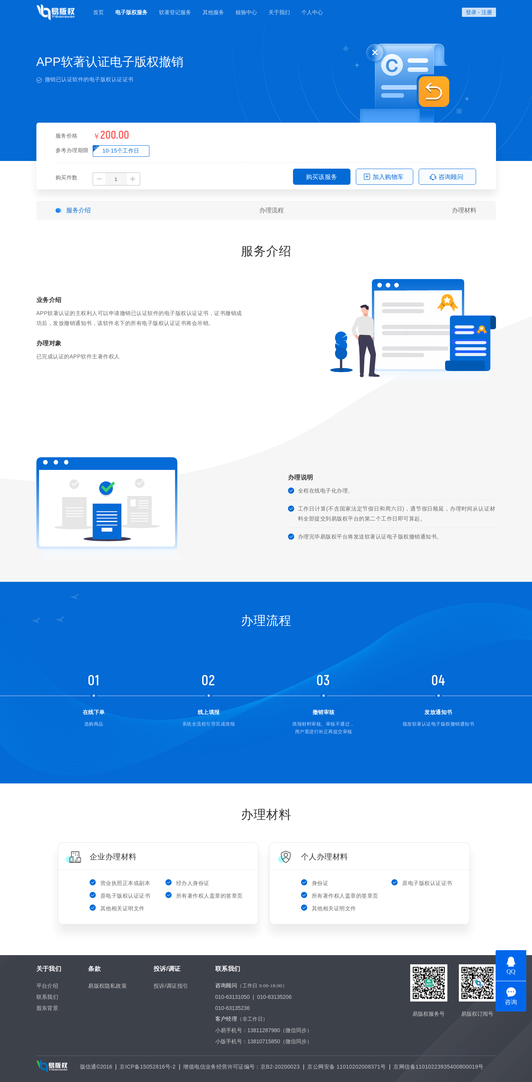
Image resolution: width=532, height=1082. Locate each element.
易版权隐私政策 (107, 986)
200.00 (114, 135)
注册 (486, 12)
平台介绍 (47, 986)
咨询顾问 (451, 177)
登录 (471, 12)
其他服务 (213, 12)
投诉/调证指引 (171, 986)
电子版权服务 (131, 12)
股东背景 (47, 1008)
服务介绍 (78, 210)
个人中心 (312, 12)
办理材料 (464, 210)
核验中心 (246, 12)
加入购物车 (388, 177)
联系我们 (47, 997)
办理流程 (271, 210)
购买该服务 (321, 177)
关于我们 (279, 12)
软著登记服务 (175, 12)
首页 (98, 12)
